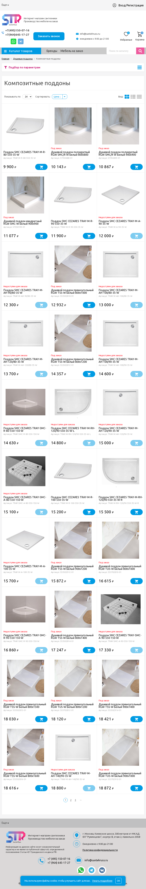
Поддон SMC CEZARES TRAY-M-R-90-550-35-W (72, 222)
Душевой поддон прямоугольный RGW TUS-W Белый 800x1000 (120, 567)
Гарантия (58, 4)
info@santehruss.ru (90, 34)
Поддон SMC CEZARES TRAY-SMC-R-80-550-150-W (24, 429)
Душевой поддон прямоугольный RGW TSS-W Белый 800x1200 (72, 360)
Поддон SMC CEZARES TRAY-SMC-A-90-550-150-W (120, 636)
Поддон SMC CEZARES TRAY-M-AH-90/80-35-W (23, 291)
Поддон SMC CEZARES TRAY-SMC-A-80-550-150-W (24, 498)
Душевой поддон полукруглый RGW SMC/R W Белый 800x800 (70, 153)
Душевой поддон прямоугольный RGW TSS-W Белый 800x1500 (24, 705)
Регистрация (135, 5)
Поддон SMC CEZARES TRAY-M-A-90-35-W (120, 222)
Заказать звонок (49, 36)
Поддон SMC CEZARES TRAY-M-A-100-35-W (24, 567)
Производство (76, 4)
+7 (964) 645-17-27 (59, 862)
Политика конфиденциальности (100, 850)
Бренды (51, 50)
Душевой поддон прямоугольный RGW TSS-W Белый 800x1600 (24, 774)
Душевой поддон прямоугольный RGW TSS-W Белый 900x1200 (72, 567)
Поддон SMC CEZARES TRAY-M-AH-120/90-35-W (118, 429)
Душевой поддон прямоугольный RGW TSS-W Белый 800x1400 (72, 636)
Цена (57, 96)
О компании (9, 4)
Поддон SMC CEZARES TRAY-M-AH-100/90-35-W (118, 360)
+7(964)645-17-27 (17, 34)
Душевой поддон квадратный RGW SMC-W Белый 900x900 (22, 222)
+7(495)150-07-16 (17, 30)
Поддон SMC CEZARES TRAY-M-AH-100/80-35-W (118, 291)
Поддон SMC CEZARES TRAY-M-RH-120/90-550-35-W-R (121, 498)
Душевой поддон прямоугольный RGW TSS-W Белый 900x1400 (120, 705)
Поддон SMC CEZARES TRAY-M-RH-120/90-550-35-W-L (73, 429)
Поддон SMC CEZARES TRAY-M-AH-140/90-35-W (71, 774)
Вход (122, 5)
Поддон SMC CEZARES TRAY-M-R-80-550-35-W (24, 153)
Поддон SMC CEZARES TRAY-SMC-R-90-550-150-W (24, 636)
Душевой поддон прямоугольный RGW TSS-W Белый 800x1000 (72, 291)
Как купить (26, 4)
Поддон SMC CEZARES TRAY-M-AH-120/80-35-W (23, 360)
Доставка (43, 4)
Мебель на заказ (72, 50)
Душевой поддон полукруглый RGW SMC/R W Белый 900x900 (118, 153)
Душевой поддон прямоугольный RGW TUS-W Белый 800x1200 (72, 705)
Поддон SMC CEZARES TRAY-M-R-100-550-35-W (72, 498)
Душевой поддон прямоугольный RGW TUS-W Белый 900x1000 (120, 774)
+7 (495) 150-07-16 (59, 858)
